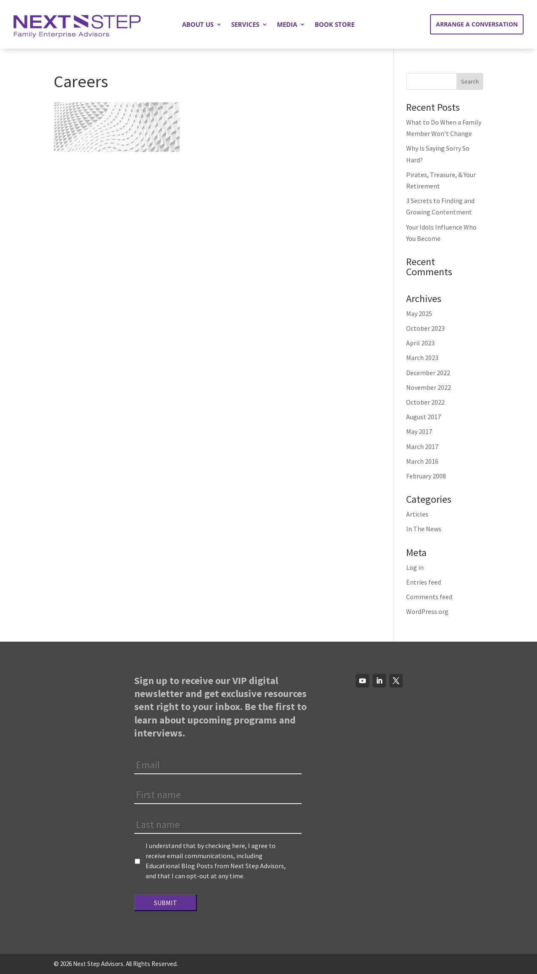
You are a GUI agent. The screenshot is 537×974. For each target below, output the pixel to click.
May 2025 (419, 313)
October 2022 (425, 402)
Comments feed (429, 597)
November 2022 (428, 387)
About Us (198, 25)
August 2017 (423, 417)
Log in (415, 567)
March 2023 (422, 357)
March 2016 (422, 461)
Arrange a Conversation (477, 24)
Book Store (335, 25)
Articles (417, 514)
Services (245, 25)
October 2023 (425, 328)
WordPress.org (427, 611)
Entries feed (423, 582)
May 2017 (419, 431)
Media (287, 25)
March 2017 (422, 446)
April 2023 (420, 343)
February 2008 (426, 476)
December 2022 (428, 372)
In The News (423, 529)
